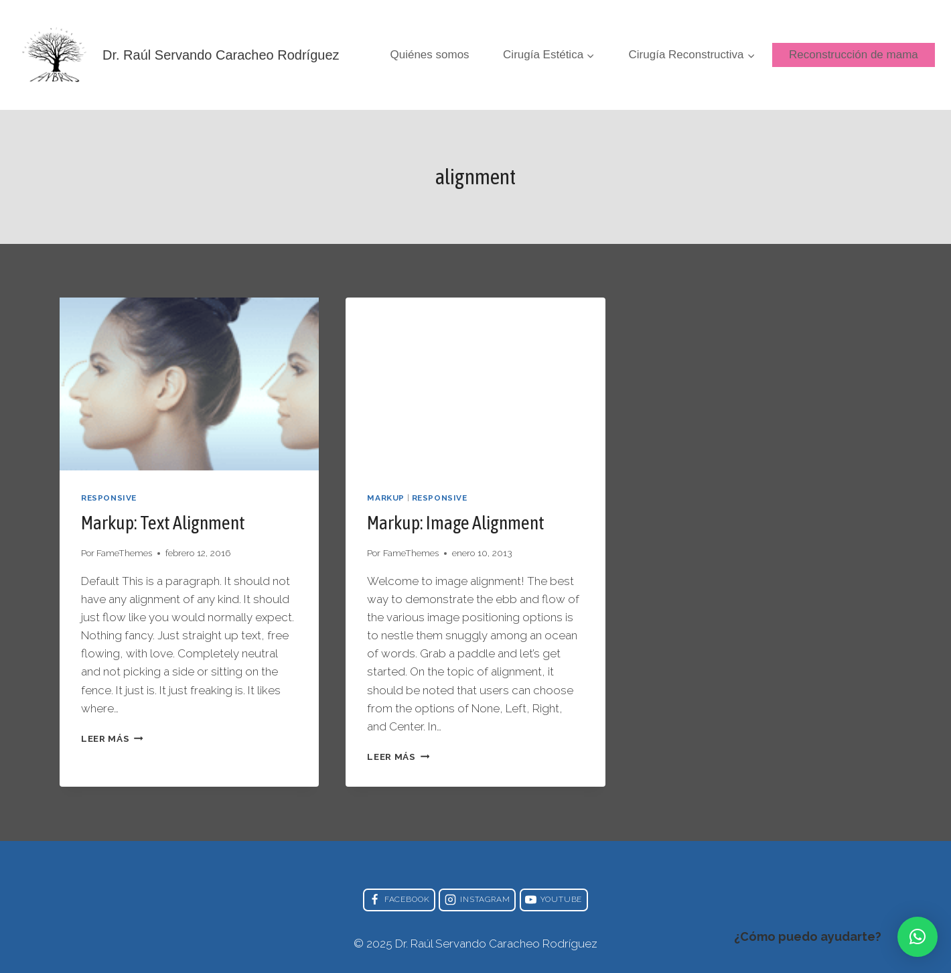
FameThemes (124, 552)
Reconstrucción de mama (853, 54)
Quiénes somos (429, 54)
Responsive (109, 498)
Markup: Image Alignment (455, 522)
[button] (917, 937)
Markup (386, 498)
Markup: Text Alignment (163, 522)
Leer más (112, 738)
